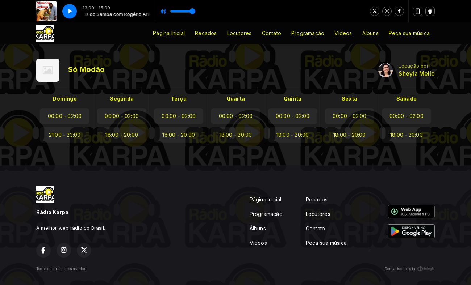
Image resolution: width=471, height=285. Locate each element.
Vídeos (343, 33)
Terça (179, 98)
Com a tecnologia (409, 268)
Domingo (64, 98)
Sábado (406, 98)
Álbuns (370, 33)
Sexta (349, 98)
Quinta (292, 98)
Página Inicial (169, 33)
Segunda (121, 98)
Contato (271, 33)
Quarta (235, 98)
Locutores (239, 33)
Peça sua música (409, 33)
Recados (206, 33)
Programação (307, 33)
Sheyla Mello (417, 73)
